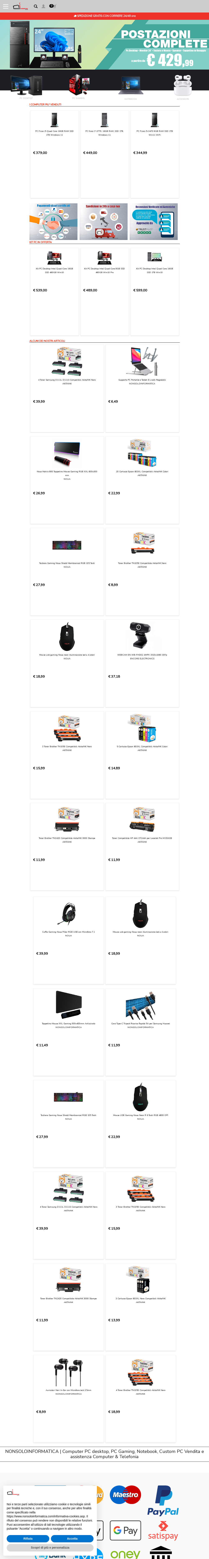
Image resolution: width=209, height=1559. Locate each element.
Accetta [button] (72, 1538)
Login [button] (33, 1361)
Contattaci (36, 1292)
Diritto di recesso (40, 1329)
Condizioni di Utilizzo (42, 1297)
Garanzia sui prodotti (43, 1325)
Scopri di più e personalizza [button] (50, 1547)
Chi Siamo (36, 1288)
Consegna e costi (40, 1313)
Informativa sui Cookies (44, 1341)
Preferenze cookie (41, 1349)
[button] (43, 7)
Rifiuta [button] (28, 1538)
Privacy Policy (96, 1232)
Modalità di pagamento (44, 1309)
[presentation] (61, 1243)
